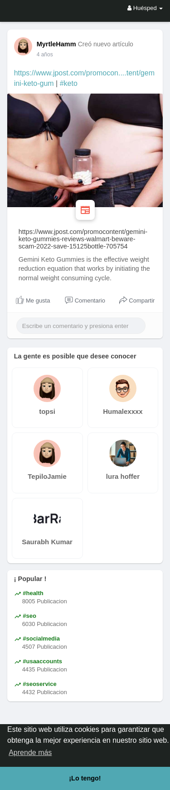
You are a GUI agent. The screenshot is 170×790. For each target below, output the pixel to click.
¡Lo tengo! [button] (85, 778)
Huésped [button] (145, 8)
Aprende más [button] (30, 752)
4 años (45, 54)
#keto (69, 83)
